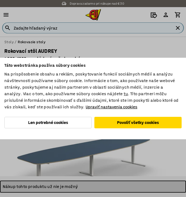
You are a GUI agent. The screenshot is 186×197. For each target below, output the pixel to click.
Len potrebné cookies (48, 122)
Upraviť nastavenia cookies (111, 106)
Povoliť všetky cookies (138, 122)
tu (126, 93)
